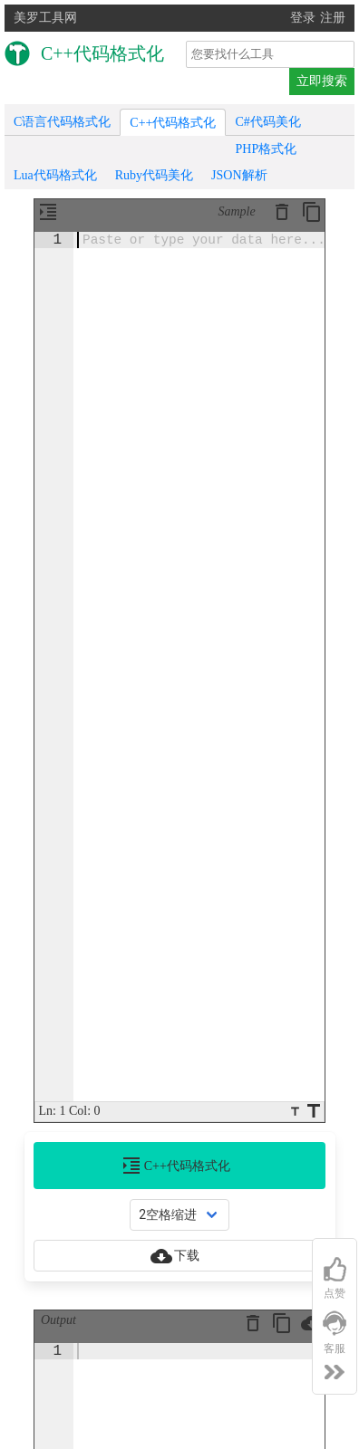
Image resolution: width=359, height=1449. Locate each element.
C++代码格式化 (173, 123)
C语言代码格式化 (62, 122)
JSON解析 (239, 175)
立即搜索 (321, 81)
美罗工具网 (45, 17)
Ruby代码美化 (154, 175)
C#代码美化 (267, 122)
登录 (302, 17)
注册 (332, 17)
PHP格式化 (265, 149)
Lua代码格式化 (55, 175)
